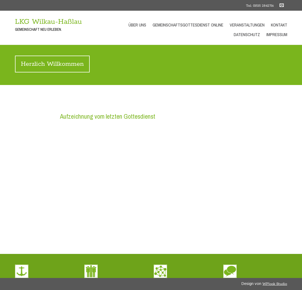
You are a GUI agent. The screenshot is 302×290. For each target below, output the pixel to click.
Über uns (137, 25)
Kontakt (279, 25)
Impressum (276, 34)
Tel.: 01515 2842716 (260, 6)
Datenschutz (247, 34)
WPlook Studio (274, 284)
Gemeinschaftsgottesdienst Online (188, 25)
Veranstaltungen (247, 25)
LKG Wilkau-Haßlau (48, 21)
